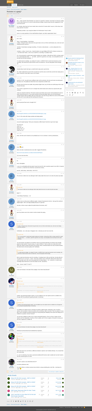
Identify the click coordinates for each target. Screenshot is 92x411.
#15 (63, 267)
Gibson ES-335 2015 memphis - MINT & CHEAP (23, 378)
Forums (14, 4)
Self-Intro (69, 80)
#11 (63, 184)
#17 (63, 300)
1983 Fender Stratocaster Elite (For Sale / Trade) (23, 390)
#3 (63, 66)
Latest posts (69, 56)
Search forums (15, 7)
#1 (63, 18)
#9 (63, 158)
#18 (63, 322)
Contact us (61, 407)
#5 (63, 100)
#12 (63, 198)
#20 (63, 359)
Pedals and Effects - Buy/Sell (73, 73)
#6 (63, 111)
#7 (63, 133)
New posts (9, 7)
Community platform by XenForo (46, 409)
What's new (20, 4)
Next (12, 15)
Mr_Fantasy (10, 13)
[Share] (62, 18)
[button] (24, 5)
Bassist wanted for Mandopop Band (76, 58)
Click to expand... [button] (40, 287)
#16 (63, 278)
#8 (63, 144)
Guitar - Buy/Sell (23, 379)
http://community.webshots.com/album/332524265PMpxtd (29, 152)
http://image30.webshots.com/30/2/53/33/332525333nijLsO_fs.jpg (31, 119)
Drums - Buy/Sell (23, 397)
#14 (63, 221)
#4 (63, 78)
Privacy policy (74, 407)
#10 (63, 173)
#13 (63, 210)
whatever (12, 397)
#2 (63, 36)
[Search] (82, 5)
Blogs (69, 66)
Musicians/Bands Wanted (73, 60)
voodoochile (13, 379)
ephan (12, 391)
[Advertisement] (75, 35)
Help (79, 407)
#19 (63, 333)
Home (9, 4)
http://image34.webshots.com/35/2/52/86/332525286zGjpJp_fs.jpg (31, 113)
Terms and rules (68, 407)
